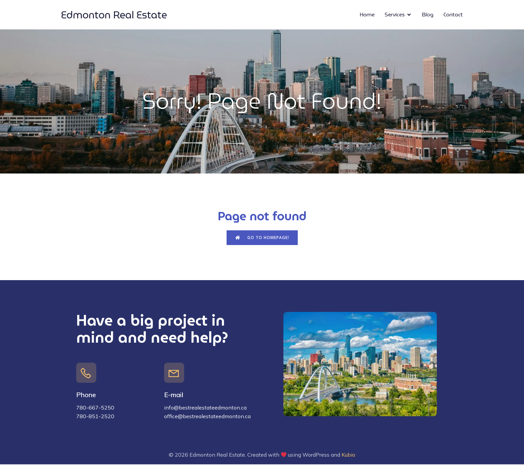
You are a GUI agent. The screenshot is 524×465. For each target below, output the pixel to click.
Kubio (348, 455)
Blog (427, 15)
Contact (453, 15)
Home (367, 15)
